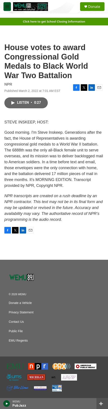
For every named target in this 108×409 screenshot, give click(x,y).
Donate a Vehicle (20, 303)
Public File (16, 331)
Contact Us (16, 321)
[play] (6, 403)
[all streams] (102, 403)
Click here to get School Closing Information (54, 21)
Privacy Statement (21, 312)
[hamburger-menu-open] (7, 6)
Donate (94, 7)
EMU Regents (18, 340)
